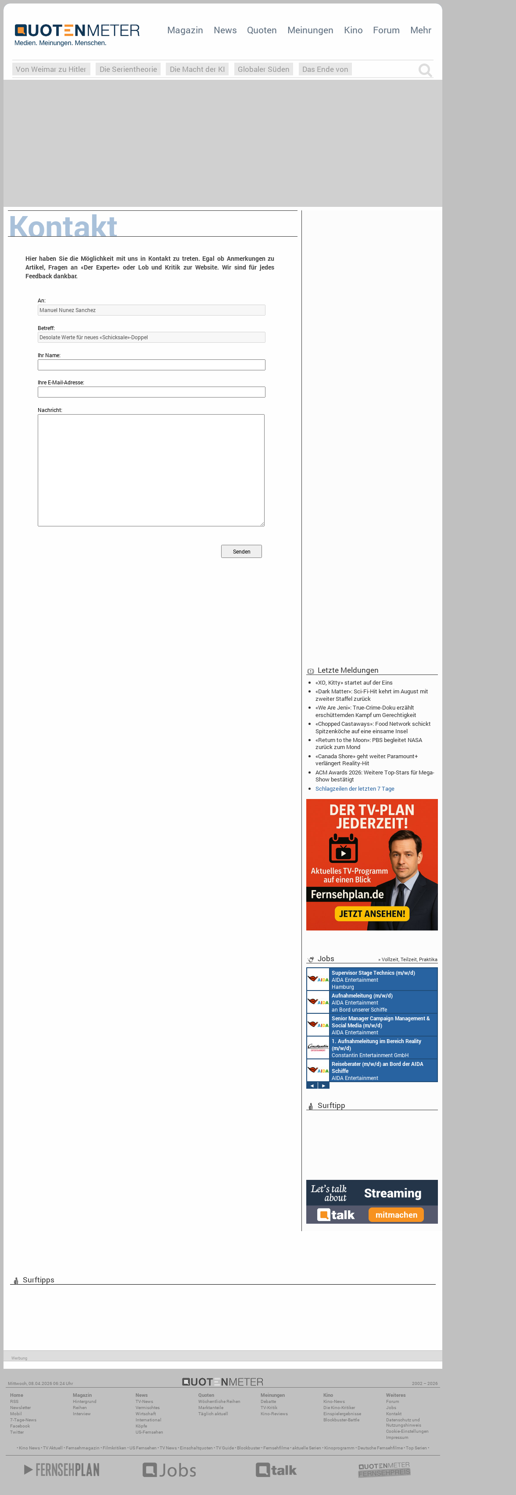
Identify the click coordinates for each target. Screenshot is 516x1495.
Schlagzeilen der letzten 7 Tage (354, 788)
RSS (14, 1401)
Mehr (420, 30)
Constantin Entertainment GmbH (364, 1047)
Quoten (262, 30)
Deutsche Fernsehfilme (380, 1448)
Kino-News (334, 1401)
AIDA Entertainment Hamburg (361, 979)
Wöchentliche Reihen (219, 1401)
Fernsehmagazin (83, 1448)
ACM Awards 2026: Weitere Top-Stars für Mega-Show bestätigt (374, 775)
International (148, 1420)
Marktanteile (210, 1407)
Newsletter (20, 1407)
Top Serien (416, 1448)
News (225, 30)
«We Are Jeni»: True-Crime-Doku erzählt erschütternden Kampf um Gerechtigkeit (365, 710)
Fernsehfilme (276, 1448)
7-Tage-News (23, 1420)
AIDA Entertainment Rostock (368, 1025)
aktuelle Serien (306, 1448)
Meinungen (310, 30)
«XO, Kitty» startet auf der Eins (354, 682)
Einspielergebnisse (342, 1414)
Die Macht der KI (197, 69)
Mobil (16, 1414)
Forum (386, 30)
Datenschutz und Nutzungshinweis (403, 1422)
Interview (82, 1414)
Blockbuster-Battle (341, 1420)
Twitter (17, 1432)
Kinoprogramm (339, 1448)
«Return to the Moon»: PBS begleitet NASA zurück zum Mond (368, 743)
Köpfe (141, 1426)
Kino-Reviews (274, 1414)
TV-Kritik (269, 1407)
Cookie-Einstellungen (407, 1431)
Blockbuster (248, 1448)
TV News (168, 1448)
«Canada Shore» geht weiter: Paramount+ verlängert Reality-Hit (366, 759)
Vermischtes (148, 1407)
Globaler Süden (264, 69)
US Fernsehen (143, 1448)
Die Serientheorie (128, 69)
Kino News (29, 1448)
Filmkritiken (114, 1448)
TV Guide (225, 1448)
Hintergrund (85, 1401)
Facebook (20, 1426)
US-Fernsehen (149, 1432)
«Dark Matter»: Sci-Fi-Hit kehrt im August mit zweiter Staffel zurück (371, 694)
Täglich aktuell (213, 1414)
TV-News (144, 1401)
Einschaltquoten (196, 1448)
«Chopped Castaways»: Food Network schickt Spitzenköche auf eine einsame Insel (373, 727)
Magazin (185, 30)
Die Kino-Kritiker (339, 1407)
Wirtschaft (146, 1414)
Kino (353, 30)
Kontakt (393, 1414)
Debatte (268, 1401)
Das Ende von (325, 69)
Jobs (391, 1407)
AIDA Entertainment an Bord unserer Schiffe (350, 1002)
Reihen (80, 1407)
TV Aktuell (53, 1448)
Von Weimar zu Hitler (51, 69)
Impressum (397, 1437)
